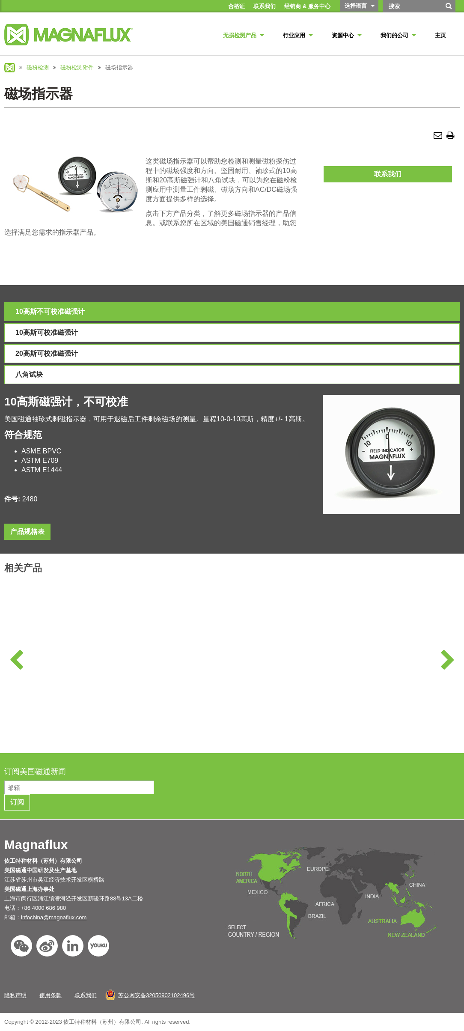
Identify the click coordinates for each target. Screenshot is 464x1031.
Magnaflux (9, 67)
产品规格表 (27, 531)
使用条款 (50, 995)
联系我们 (388, 174)
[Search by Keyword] (412, 6)
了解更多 (57, 727)
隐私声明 (15, 995)
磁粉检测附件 (77, 67)
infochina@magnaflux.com (53, 917)
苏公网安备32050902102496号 (156, 995)
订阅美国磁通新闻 (36, 771)
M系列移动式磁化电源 (410, 680)
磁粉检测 (38, 67)
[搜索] (449, 9)
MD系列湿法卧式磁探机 (292, 680)
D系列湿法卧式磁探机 (175, 680)
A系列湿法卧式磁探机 (58, 680)
